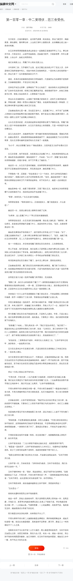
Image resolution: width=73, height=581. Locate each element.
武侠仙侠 (8, 9)
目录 (36, 565)
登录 (64, 4)
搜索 (53, 4)
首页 (1, 9)
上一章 (12, 565)
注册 (71, 4)
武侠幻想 (16, 9)
